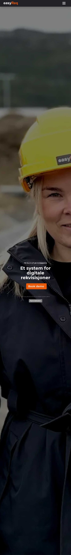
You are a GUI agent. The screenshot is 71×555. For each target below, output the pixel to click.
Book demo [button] (36, 286)
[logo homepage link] (11, 3)
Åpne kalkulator (35, 301)
